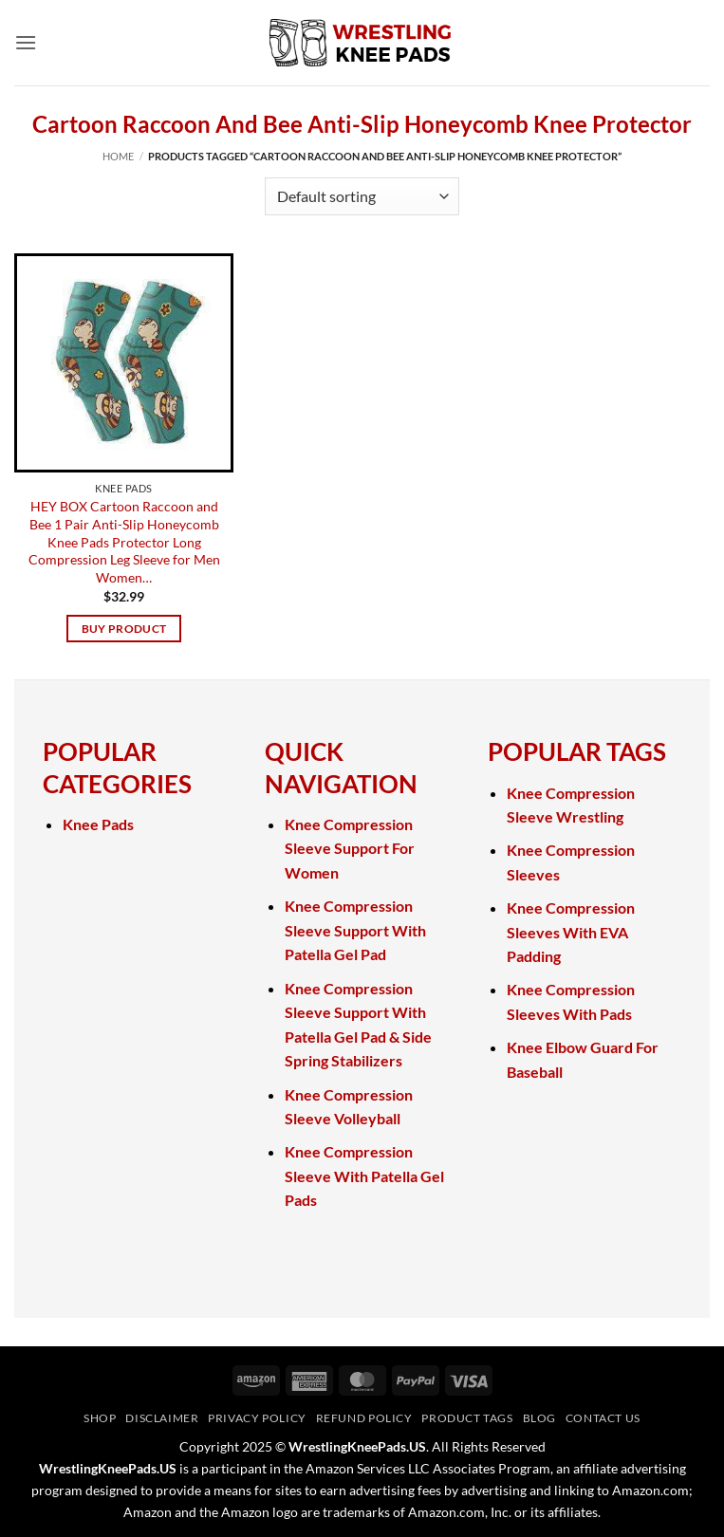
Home (118, 156)
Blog (539, 1418)
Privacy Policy (257, 1418)
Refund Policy (364, 1418)
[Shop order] (362, 196)
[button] (25, 42)
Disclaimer (161, 1418)
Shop (100, 1418)
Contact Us (603, 1418)
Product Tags (466, 1418)
